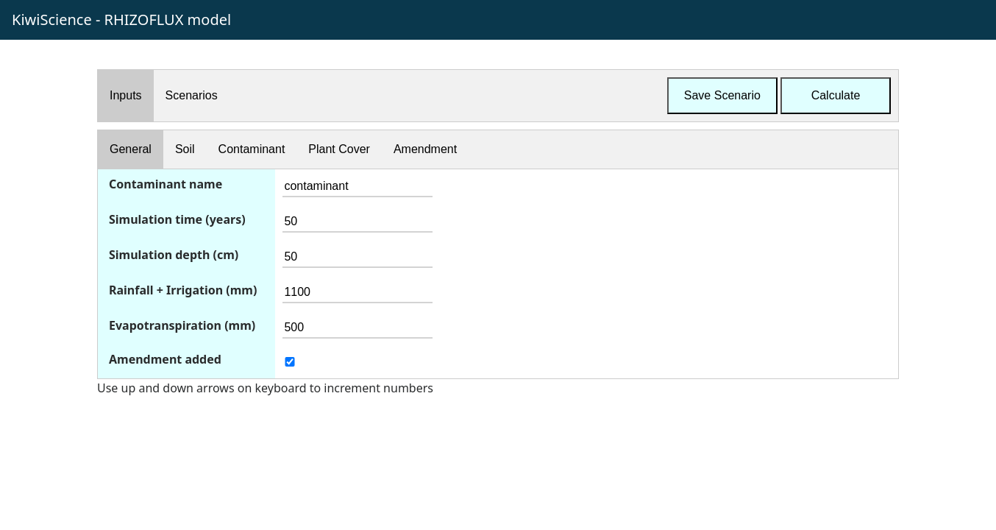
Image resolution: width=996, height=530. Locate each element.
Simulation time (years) (177, 219)
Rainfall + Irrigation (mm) (183, 290)
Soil (185, 149)
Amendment (425, 149)
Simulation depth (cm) (173, 255)
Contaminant (251, 149)
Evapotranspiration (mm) (182, 325)
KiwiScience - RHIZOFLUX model (121, 19)
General (131, 149)
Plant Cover (339, 149)
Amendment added (165, 359)
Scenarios (192, 95)
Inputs (126, 95)
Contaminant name (165, 184)
